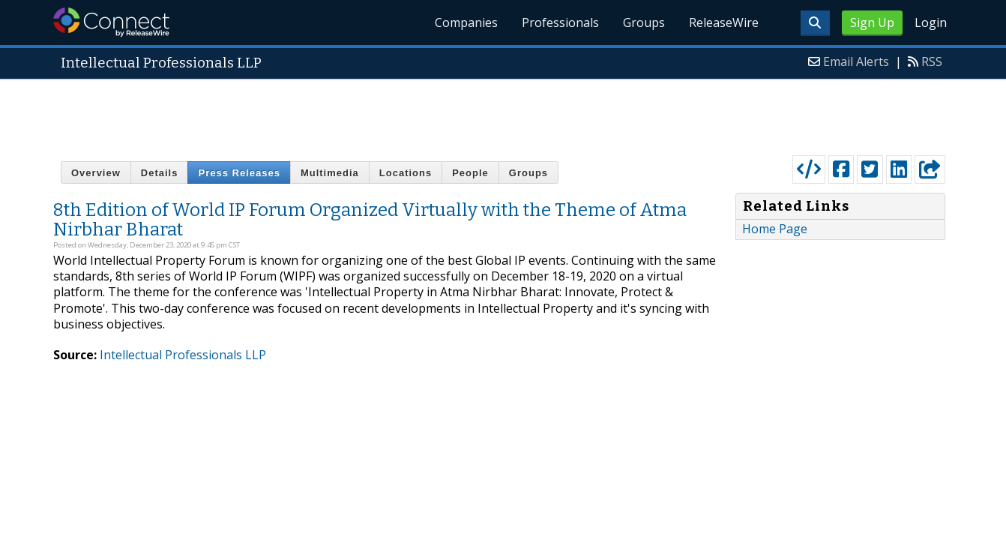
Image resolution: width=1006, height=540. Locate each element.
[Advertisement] (503, 114)
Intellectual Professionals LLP (183, 354)
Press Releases (239, 172)
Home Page (774, 228)
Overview (96, 172)
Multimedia (330, 172)
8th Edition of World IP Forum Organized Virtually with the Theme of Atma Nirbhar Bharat (370, 220)
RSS (931, 61)
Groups (644, 22)
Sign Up (872, 22)
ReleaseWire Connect (111, 22)
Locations (405, 172)
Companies (466, 22)
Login (931, 22)
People (470, 172)
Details (159, 172)
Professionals (560, 22)
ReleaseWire (724, 22)
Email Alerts (856, 61)
